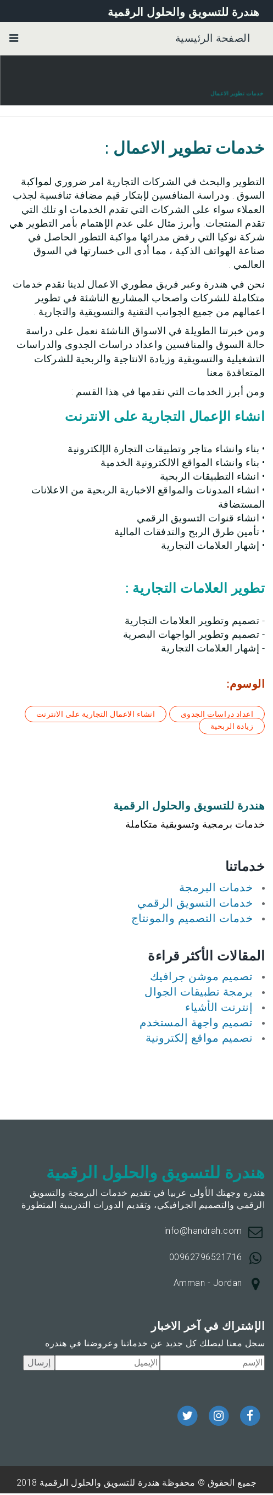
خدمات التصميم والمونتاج (192, 918)
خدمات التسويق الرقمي (195, 902)
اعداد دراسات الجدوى (217, 714)
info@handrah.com (203, 1231)
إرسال (39, 1362)
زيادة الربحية (232, 726)
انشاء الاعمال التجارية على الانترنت (95, 714)
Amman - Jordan (208, 1283)
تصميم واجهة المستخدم (196, 1022)
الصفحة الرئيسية (212, 38)
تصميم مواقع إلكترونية (199, 1037)
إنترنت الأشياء (219, 1007)
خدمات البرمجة (216, 887)
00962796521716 (205, 1257)
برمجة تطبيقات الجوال (198, 991)
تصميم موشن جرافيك (201, 976)
